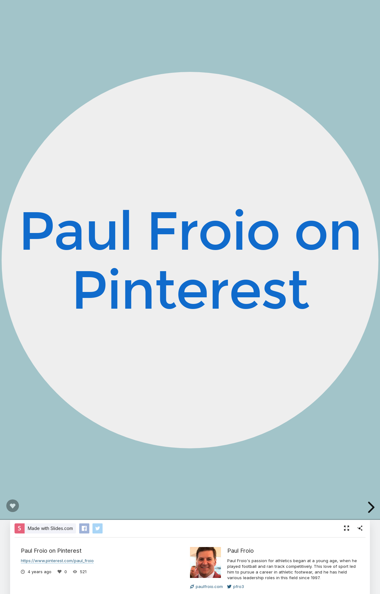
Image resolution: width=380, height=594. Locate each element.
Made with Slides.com (50, 528)
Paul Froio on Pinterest (189, 259)
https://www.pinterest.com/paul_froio (57, 560)
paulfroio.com (206, 586)
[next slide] (370, 507)
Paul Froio (240, 550)
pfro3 (235, 586)
